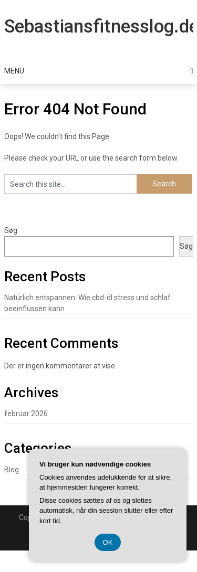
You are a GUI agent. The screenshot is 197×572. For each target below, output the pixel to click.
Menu (14, 71)
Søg (10, 230)
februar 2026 (26, 413)
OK (108, 542)
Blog (11, 469)
